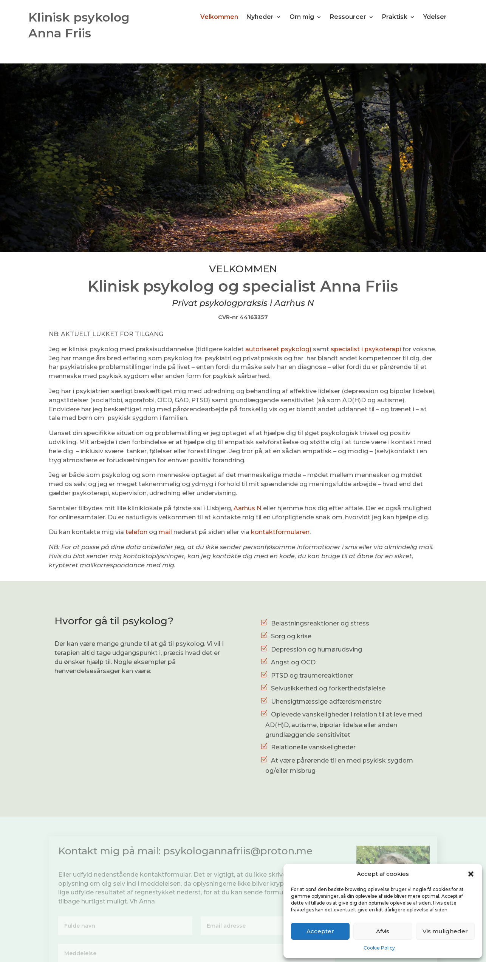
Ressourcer (348, 17)
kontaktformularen (280, 532)
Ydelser (435, 17)
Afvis (382, 931)
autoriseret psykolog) (278, 349)
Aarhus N (248, 508)
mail (165, 532)
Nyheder (260, 17)
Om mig (301, 17)
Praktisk (394, 17)
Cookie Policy (379, 948)
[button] (471, 874)
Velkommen (219, 17)
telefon (136, 532)
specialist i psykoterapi (366, 349)
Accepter (320, 931)
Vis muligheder (445, 931)
